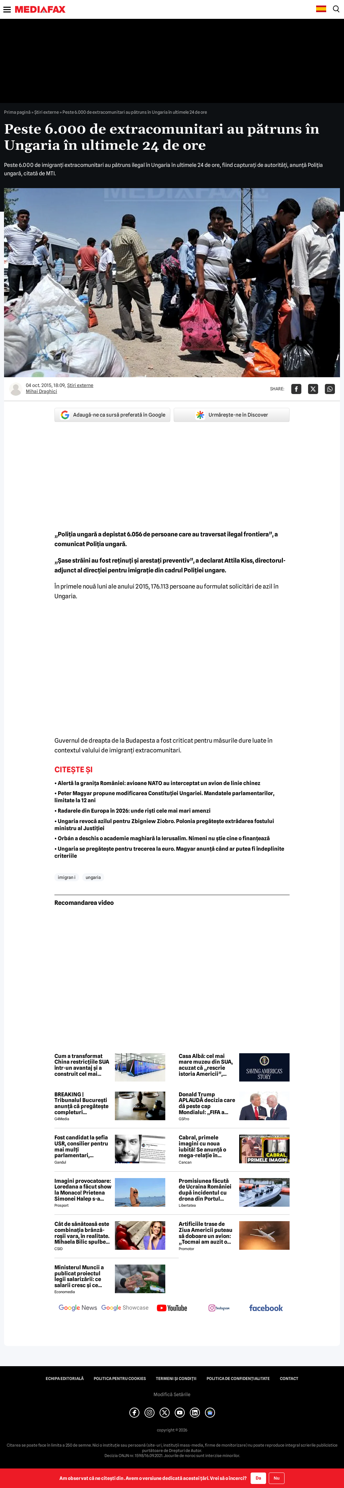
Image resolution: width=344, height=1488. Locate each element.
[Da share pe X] (313, 389)
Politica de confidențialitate (238, 1378)
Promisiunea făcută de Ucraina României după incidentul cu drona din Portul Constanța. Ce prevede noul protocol (207, 1190)
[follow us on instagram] (219, 1309)
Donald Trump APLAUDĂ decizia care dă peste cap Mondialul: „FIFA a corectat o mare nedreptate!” (207, 1103)
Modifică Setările (172, 1394)
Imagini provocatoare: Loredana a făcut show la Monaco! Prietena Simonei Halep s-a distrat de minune (83, 1190)
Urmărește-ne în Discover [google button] (231, 415)
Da (258, 1478)
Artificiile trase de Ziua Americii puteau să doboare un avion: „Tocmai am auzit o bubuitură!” (205, 1233)
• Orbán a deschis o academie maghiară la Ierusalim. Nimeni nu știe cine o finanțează (162, 838)
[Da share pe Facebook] (296, 389)
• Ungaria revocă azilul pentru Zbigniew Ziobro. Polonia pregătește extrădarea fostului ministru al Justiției (164, 824)
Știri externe (46, 112)
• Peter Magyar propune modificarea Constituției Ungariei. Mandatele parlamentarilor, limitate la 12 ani (164, 797)
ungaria (93, 877)
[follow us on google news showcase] (124, 1309)
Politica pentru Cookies (120, 1378)
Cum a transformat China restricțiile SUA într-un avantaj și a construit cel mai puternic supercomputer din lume (81, 1065)
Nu (277, 1478)
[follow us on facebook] (266, 1308)
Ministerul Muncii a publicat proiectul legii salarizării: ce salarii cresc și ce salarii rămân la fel (79, 1276)
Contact (289, 1378)
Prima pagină (17, 112)
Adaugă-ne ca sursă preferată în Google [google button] (112, 415)
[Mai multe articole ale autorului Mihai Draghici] (16, 389)
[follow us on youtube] (172, 1309)
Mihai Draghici (41, 391)
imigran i (67, 877)
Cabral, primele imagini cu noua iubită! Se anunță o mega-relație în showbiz (202, 1146)
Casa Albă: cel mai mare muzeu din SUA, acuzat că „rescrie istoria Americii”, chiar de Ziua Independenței (206, 1065)
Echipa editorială (65, 1378)
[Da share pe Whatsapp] (330, 389)
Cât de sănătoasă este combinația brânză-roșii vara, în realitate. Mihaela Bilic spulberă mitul (82, 1233)
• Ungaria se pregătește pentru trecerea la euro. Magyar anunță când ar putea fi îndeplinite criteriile (169, 852)
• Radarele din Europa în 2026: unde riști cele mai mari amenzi (132, 811)
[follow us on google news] (77, 1309)
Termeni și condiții (176, 1378)
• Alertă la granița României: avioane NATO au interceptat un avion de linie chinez (157, 783)
